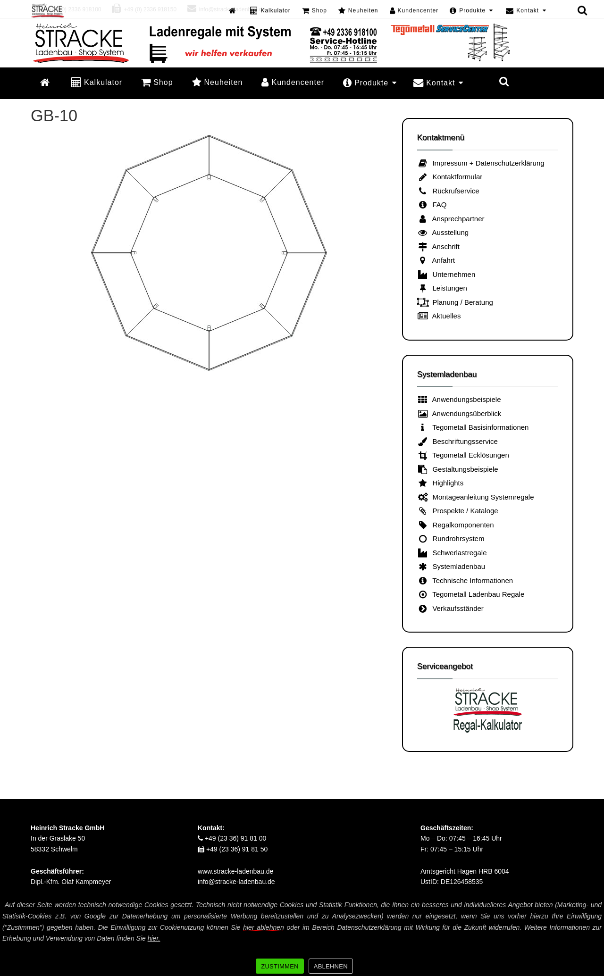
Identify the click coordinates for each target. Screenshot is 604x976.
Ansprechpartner (451, 219)
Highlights (440, 483)
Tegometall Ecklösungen (463, 455)
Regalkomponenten (455, 525)
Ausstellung (443, 232)
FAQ (432, 204)
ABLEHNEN (331, 966)
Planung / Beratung (455, 302)
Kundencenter (292, 82)
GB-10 (54, 116)
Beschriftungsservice (457, 441)
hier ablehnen (263, 927)
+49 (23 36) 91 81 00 (232, 838)
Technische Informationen (465, 580)
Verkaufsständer (450, 608)
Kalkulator (96, 82)
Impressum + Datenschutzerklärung (481, 163)
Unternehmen (446, 274)
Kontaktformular (450, 177)
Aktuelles (439, 316)
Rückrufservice (448, 191)
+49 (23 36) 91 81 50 (233, 849)
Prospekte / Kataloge (457, 511)
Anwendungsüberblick (459, 413)
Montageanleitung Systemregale (475, 497)
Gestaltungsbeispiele (457, 469)
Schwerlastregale (452, 553)
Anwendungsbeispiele (459, 399)
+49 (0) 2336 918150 (144, 9)
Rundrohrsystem (451, 538)
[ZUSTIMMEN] (592, 937)
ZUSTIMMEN (280, 966)
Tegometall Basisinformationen (473, 427)
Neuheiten (217, 82)
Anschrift (438, 246)
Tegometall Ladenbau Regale (471, 594)
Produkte (370, 83)
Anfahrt (436, 260)
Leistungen (442, 288)
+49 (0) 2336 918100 (68, 9)
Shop (157, 82)
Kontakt (438, 83)
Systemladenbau (451, 566)
